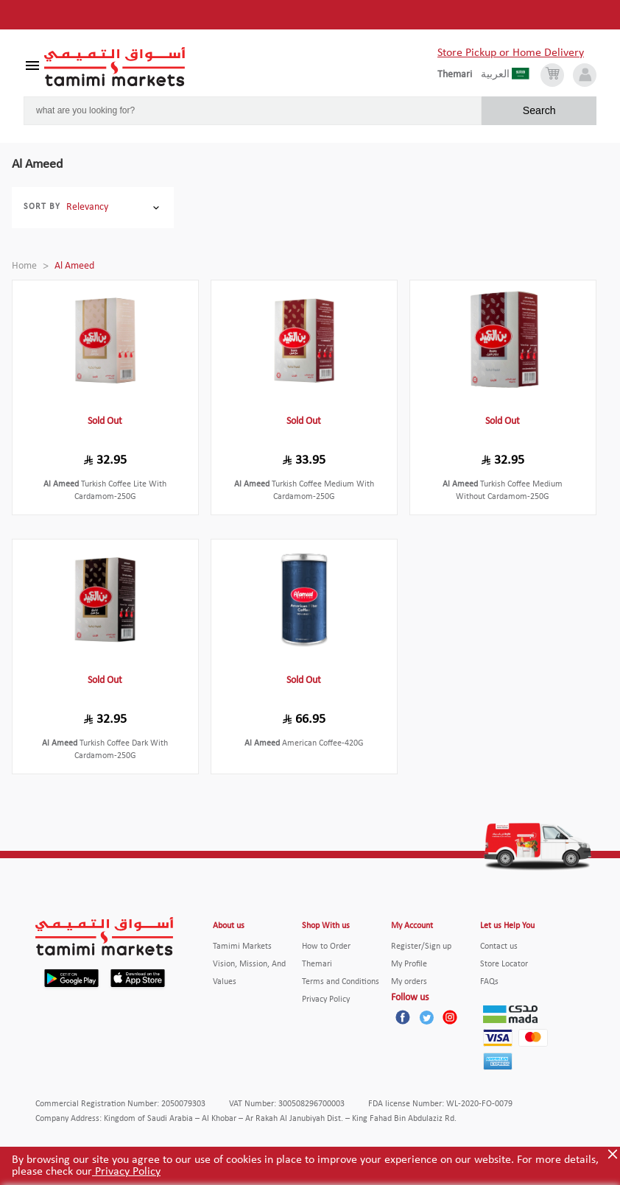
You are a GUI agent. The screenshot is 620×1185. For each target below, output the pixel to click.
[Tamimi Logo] (115, 67)
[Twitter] (426, 1017)
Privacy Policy (126, 1172)
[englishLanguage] (459, 75)
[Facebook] (403, 1017)
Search (539, 110)
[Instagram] (450, 1017)
